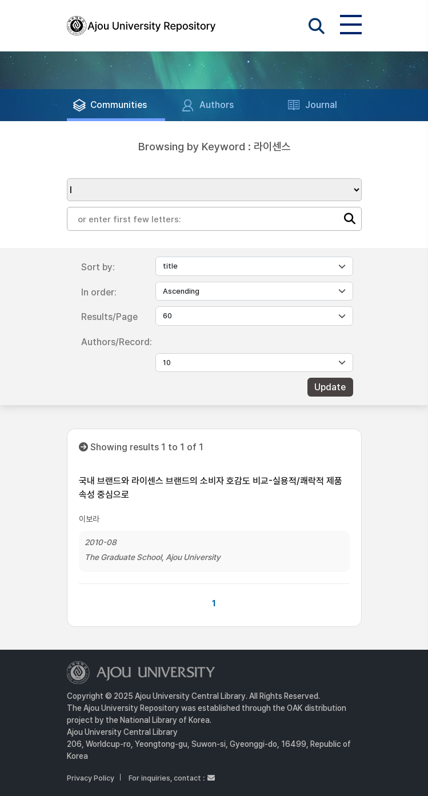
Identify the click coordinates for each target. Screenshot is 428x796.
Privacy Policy (90, 778)
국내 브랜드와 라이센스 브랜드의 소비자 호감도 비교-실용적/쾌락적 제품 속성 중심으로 (210, 487)
